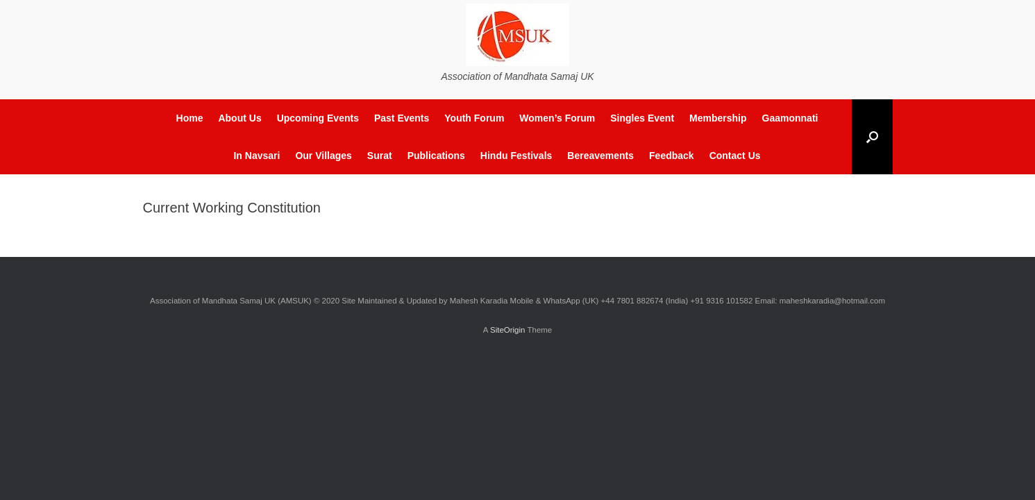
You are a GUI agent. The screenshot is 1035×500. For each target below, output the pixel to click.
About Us (239, 118)
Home (189, 118)
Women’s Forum (557, 118)
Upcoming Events (318, 118)
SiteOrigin (507, 330)
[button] (872, 136)
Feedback (671, 155)
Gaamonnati (790, 118)
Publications (436, 155)
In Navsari (256, 155)
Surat (379, 155)
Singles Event (642, 118)
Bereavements (600, 155)
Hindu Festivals (516, 155)
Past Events (401, 118)
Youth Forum (474, 118)
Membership (717, 118)
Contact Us (735, 155)
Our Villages (323, 155)
